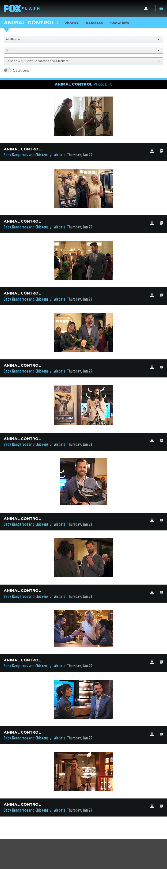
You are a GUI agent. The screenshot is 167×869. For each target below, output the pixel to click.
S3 (82, 50)
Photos (71, 23)
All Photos (82, 39)
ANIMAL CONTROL (29, 22)
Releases (94, 23)
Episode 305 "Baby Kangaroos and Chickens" (82, 61)
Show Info (119, 23)
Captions (21, 70)
